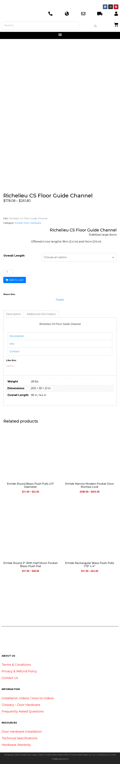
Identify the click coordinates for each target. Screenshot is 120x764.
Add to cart (16, 279)
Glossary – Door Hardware (21, 705)
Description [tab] (13, 314)
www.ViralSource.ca (100, 755)
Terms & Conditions (16, 665)
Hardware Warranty (16, 745)
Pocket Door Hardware (28, 223)
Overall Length (14, 255)
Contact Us (10, 678)
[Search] (95, 26)
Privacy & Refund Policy (19, 671)
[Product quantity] (8, 272)
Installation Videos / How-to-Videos (28, 698)
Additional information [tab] (41, 314)
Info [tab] (12, 343)
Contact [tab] (14, 351)
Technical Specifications (19, 738)
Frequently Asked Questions (23, 711)
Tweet (59, 299)
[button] (60, 34)
